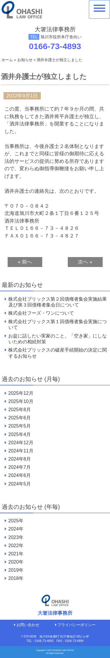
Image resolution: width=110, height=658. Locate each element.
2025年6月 (19, 417)
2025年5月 (19, 425)
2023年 (15, 537)
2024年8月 (19, 459)
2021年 (15, 553)
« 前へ (25, 262)
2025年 (15, 520)
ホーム (7, 60)
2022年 (15, 545)
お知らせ (25, 60)
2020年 (15, 561)
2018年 (15, 578)
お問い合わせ (27, 625)
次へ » (85, 262)
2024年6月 (19, 475)
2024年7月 (19, 467)
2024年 (15, 528)
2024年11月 (20, 450)
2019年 (15, 570)
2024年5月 (19, 483)
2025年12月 (20, 393)
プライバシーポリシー (75, 625)
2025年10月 (20, 401)
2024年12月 (20, 442)
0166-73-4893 (55, 46)
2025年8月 (19, 409)
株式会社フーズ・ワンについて (41, 313)
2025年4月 (19, 434)
